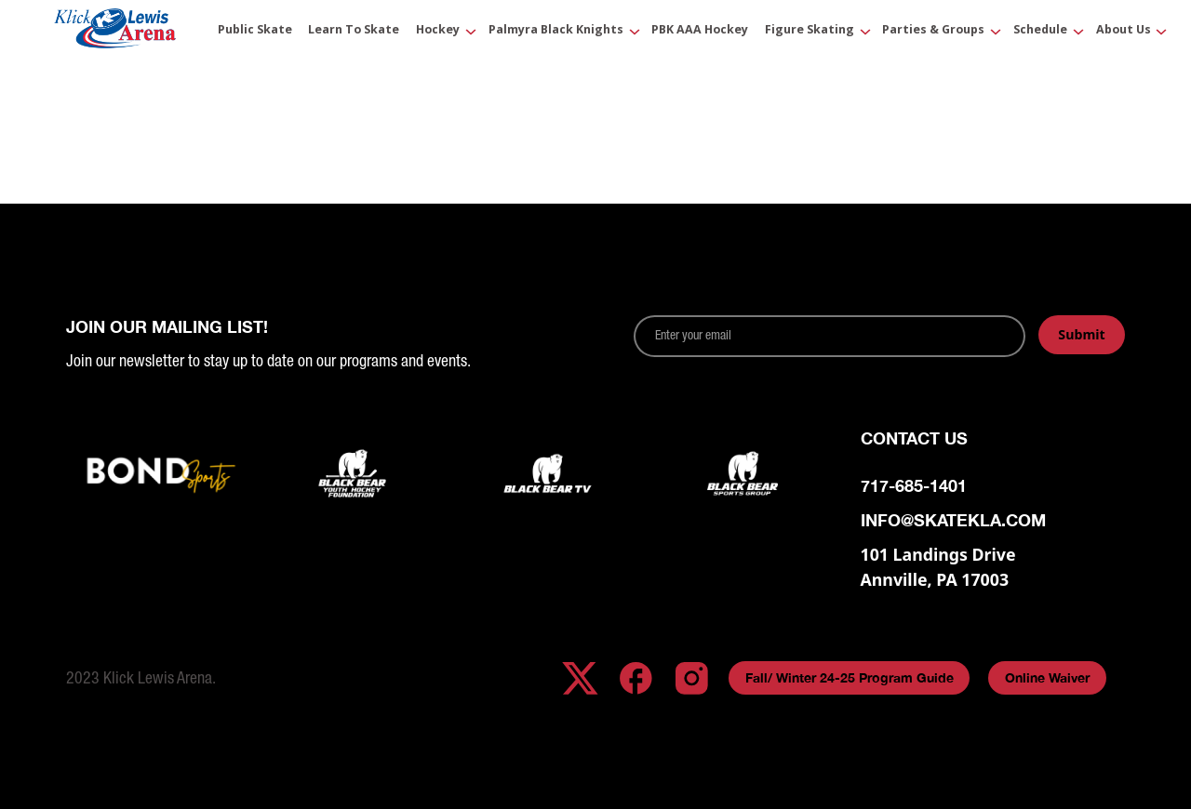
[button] (440, 32)
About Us (1123, 30)
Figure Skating (809, 30)
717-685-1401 (914, 486)
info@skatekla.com (953, 520)
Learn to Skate (353, 30)
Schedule (1040, 30)
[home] (115, 32)
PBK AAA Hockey (699, 30)
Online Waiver (1047, 677)
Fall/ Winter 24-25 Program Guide (849, 677)
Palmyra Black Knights (555, 30)
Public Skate (255, 30)
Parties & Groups (933, 30)
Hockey (438, 30)
